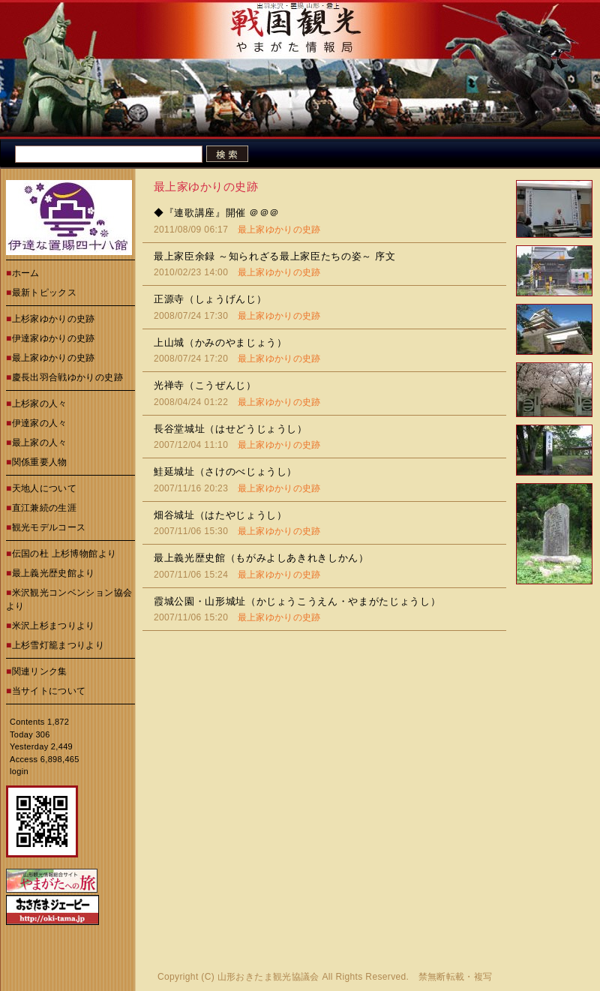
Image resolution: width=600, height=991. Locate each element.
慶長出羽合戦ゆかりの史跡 (67, 377)
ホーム (26, 273)
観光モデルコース (49, 527)
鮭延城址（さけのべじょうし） (225, 471)
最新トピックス (44, 292)
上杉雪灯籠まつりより (58, 645)
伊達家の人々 (40, 423)
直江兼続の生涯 (44, 508)
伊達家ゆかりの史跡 (53, 338)
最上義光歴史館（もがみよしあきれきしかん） (261, 557)
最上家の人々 (40, 442)
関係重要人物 (40, 462)
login (19, 771)
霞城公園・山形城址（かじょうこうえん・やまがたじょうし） (297, 601)
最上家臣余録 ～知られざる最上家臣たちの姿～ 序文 (274, 256)
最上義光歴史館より (53, 573)
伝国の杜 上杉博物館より (64, 553)
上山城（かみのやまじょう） (220, 342)
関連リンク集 (40, 671)
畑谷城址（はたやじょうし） (220, 515)
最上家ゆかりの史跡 (53, 358)
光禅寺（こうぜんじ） (205, 385)
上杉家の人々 (40, 403)
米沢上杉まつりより (53, 625)
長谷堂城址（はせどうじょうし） (231, 428)
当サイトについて (49, 691)
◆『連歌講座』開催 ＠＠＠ (217, 212)
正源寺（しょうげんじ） (210, 299)
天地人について (44, 488)
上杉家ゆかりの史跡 (53, 319)
